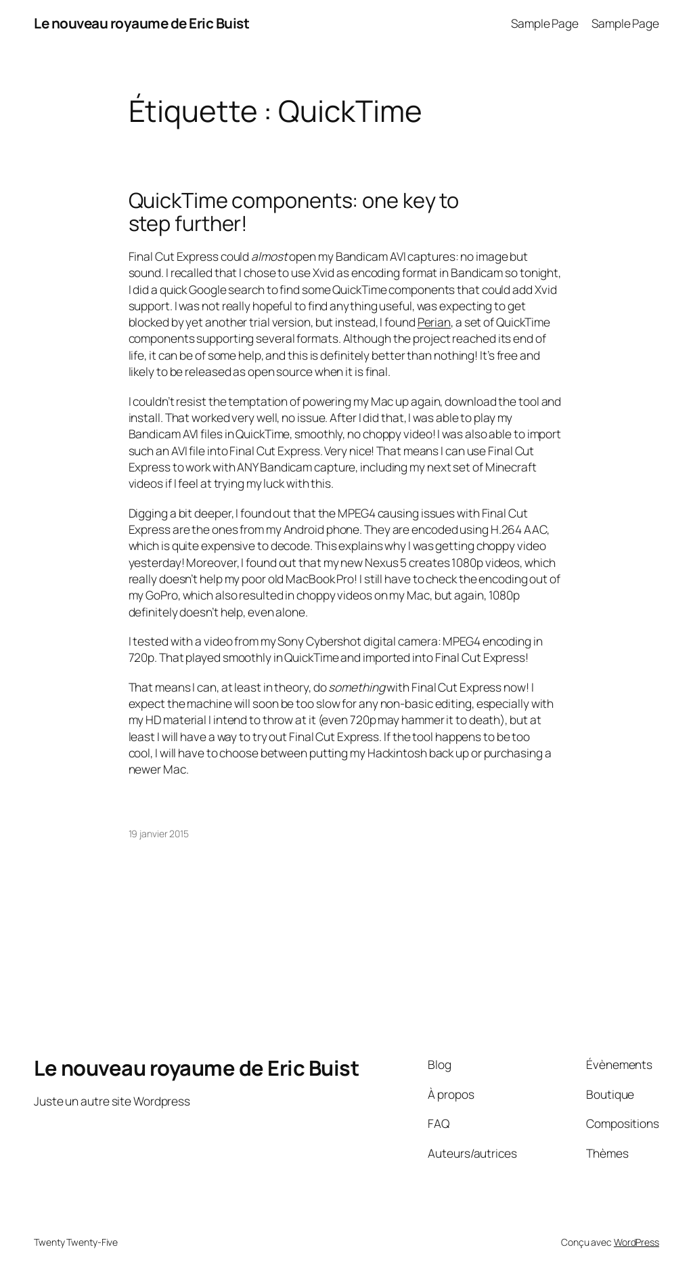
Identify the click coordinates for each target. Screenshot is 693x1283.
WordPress (636, 1242)
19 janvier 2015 (159, 833)
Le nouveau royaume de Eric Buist (141, 23)
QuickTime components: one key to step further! (294, 211)
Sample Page (545, 23)
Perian (434, 322)
